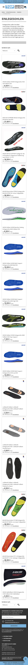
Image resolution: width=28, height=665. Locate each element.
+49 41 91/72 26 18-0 (9, 648)
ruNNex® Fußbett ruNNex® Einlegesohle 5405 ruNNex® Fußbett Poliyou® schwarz (13, 484)
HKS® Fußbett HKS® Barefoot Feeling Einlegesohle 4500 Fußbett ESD (13, 228)
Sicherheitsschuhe (11, 12)
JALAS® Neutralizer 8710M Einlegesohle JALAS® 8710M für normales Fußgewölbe (14, 521)
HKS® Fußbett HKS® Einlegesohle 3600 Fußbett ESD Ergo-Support (14, 336)
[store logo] (14, 6)
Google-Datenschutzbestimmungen (13, 630)
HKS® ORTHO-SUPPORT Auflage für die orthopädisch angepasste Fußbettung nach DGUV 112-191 (13, 155)
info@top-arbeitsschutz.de (8, 652)
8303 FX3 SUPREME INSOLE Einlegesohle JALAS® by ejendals (14, 118)
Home (3, 12)
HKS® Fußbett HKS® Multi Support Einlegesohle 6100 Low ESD (12, 372)
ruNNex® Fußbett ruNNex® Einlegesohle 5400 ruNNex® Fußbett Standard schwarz (13, 408)
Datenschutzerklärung (11, 622)
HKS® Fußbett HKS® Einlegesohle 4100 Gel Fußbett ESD (14, 82)
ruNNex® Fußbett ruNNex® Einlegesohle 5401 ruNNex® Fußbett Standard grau (13, 446)
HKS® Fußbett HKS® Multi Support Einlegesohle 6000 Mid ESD (12, 264)
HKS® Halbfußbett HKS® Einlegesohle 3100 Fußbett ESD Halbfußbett (13, 593)
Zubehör (19, 12)
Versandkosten (16, 87)
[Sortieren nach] (9, 50)
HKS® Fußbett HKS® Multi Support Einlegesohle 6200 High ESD (12, 300)
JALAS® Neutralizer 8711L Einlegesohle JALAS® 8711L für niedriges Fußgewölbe (14, 557)
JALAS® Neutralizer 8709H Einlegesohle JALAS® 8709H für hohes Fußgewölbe (13, 192)
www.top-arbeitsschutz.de (8, 654)
